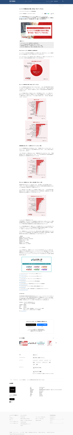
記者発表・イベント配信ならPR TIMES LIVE (26, 420)
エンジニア (46, 360)
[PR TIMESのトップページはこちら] (20, 1)
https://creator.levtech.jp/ (22, 277)
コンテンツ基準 (22, 432)
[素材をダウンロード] (51, 13)
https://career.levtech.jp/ (22, 17)
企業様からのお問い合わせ (41, 432)
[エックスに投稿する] (45, 13)
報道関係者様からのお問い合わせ (33, 432)
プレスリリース (15, 379)
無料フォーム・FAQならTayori (40, 418)
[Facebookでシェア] (47, 13)
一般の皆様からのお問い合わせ (51, 432)
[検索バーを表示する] (63, 1)
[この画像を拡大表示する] (23, 343)
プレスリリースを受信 (49, 1)
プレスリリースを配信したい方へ (14, 423)
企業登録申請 (56, 1)
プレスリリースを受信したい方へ (14, 421)
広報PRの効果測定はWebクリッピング (26, 423)
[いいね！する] (42, 13)
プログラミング (44, 362)
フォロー (12, 399)
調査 (37, 364)
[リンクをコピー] (53, 13)
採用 (50, 362)
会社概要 (11, 432)
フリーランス (38, 362)
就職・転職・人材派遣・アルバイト (39, 357)
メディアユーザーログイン (31, 324)
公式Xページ (51, 420)
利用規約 (26, 432)
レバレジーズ (35, 360)
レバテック (41, 360)
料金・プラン (11, 419)
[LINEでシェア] (48, 13)
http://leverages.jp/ (42, 387)
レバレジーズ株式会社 (22, 379)
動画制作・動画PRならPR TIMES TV (25, 418)
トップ (11, 379)
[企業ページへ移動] (12, 390)
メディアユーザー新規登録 (42, 324)
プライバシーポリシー (16, 432)
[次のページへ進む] (56, 343)
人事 (34, 364)
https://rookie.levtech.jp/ (22, 287)
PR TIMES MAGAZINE (23, 422)
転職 (34, 362)
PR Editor (22, 425)
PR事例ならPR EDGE (38, 420)
